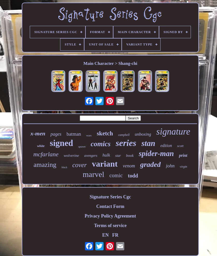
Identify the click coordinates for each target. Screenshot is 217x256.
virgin (183, 166)
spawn (81, 146)
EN (105, 235)
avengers (90, 156)
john (170, 165)
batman (74, 134)
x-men (37, 133)
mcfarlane (46, 154)
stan (148, 143)
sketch (105, 133)
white (41, 146)
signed (61, 143)
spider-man (156, 153)
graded (150, 164)
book (130, 155)
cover (79, 164)
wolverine (71, 155)
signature (173, 132)
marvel (93, 174)
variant (105, 163)
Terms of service (110, 225)
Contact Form (110, 206)
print (183, 155)
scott (180, 146)
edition (166, 145)
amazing (44, 164)
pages (55, 134)
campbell (123, 135)
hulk (106, 155)
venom (129, 165)
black (64, 167)
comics (100, 144)
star (118, 156)
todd (133, 176)
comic (116, 175)
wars (89, 135)
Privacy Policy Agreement (110, 216)
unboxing (143, 134)
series (126, 143)
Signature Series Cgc (110, 196)
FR (115, 235)
